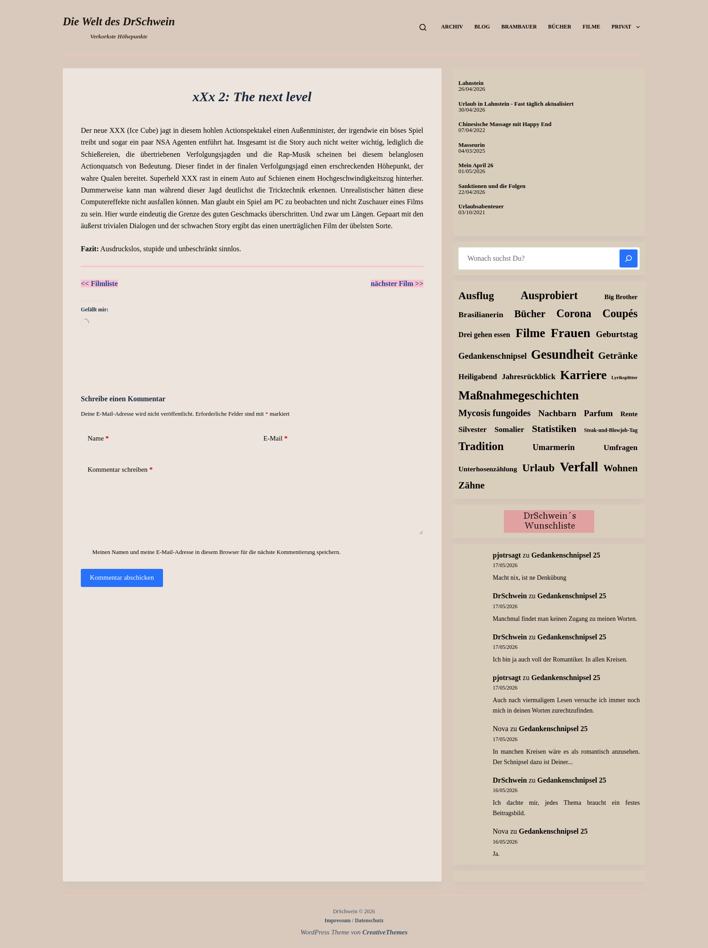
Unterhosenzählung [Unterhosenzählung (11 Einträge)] (487, 469)
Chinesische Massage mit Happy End (504, 124)
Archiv (452, 26)
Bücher (559, 26)
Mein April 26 (475, 165)
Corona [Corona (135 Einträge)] (573, 313)
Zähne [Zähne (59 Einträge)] (471, 485)
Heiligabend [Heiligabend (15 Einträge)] (477, 376)
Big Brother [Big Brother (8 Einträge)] (621, 296)
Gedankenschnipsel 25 (565, 555)
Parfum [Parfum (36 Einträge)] (598, 413)
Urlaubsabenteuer (480, 206)
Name (98, 438)
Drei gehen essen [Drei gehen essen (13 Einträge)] (484, 334)
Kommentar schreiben (120, 469)
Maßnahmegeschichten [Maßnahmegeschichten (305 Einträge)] (518, 395)
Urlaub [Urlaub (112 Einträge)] (538, 468)
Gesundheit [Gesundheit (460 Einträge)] (562, 354)
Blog (482, 26)
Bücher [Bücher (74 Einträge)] (529, 313)
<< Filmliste (99, 283)
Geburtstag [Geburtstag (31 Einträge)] (617, 334)
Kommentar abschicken (122, 577)
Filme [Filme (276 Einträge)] (530, 333)
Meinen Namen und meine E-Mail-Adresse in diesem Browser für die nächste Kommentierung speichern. (216, 552)
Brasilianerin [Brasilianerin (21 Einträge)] (480, 314)
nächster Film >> (397, 283)
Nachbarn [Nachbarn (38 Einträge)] (557, 413)
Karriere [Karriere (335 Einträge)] (583, 375)
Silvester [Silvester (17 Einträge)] (472, 429)
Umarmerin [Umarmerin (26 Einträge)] (554, 447)
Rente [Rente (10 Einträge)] (629, 414)
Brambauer (519, 26)
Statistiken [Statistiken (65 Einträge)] (554, 428)
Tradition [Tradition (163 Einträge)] (480, 446)
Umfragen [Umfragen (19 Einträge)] (621, 447)
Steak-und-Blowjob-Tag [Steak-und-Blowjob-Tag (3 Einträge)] (611, 430)
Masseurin (471, 144)
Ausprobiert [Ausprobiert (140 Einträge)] (549, 295)
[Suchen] (422, 27)
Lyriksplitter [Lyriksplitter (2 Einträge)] (624, 377)
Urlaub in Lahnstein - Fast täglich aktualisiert (515, 103)
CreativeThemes (385, 932)
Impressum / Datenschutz (354, 920)
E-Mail (275, 438)
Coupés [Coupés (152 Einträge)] (620, 313)
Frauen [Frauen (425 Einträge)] (571, 333)
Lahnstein (471, 83)
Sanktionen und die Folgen (491, 186)
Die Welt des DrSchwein (119, 21)
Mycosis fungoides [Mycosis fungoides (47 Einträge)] (494, 413)
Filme (591, 26)
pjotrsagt (507, 555)
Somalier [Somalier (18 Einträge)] (509, 429)
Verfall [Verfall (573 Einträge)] (579, 467)
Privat (627, 27)
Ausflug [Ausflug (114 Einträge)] (476, 295)
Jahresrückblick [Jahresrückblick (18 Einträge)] (528, 376)
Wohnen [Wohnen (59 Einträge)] (620, 468)
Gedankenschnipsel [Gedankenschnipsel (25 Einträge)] (492, 356)
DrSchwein (510, 596)
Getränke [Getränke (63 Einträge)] (618, 355)
